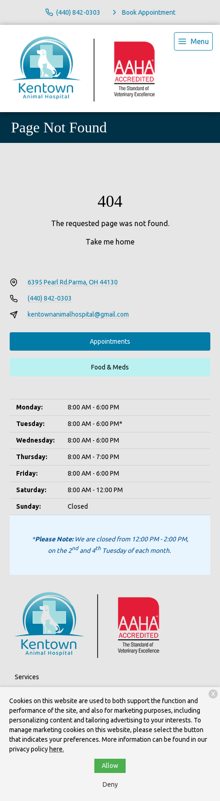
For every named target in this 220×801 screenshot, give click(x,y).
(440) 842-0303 (50, 298)
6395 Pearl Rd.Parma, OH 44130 (73, 282)
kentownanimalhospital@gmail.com (78, 314)
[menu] (193, 41)
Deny (110, 784)
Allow (110, 765)
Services (27, 677)
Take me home (110, 242)
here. (56, 749)
